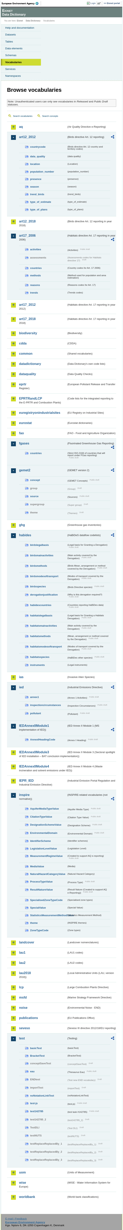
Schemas (10, 55)
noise (23, 1007)
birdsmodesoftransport (44, 576)
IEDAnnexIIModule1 (34, 725)
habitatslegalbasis (41, 615)
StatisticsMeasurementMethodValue (48, 915)
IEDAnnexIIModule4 (34, 766)
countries (36, 268)
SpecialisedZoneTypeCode (46, 900)
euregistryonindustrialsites (39, 412)
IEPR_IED (26, 780)
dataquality (27, 374)
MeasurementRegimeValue (46, 855)
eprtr (22, 384)
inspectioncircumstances (45, 705)
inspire (24, 795)
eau (32, 1071)
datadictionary (30, 364)
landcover (26, 942)
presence (35, 179)
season (34, 186)
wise (22, 1182)
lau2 (22, 962)
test (22, 1038)
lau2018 (25, 973)
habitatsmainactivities (43, 625)
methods (35, 275)
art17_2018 (27, 319)
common (26, 353)
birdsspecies (38, 586)
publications (28, 1018)
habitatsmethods (40, 636)
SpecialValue (38, 907)
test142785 (36, 1111)
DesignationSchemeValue (45, 824)
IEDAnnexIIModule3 (34, 752)
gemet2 (24, 470)
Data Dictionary (33, 21)
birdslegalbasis (39, 544)
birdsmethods (38, 565)
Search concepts (50, 116)
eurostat (25, 423)
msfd (23, 997)
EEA (21, 3)
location (35, 164)
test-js (34, 1103)
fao (21, 433)
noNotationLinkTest (42, 1095)
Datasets (10, 34)
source (34, 496)
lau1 (22, 952)
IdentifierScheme (40, 840)
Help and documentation (19, 27)
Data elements (13, 48)
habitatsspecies (39, 656)
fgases (24, 443)
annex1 (34, 697)
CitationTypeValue (41, 816)
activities (35, 249)
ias (21, 677)
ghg (22, 525)
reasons (35, 285)
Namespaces (13, 75)
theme (34, 922)
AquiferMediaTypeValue (44, 808)
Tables (9, 41)
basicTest (36, 1048)
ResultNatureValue (41, 889)
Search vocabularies (23, 116)
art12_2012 (27, 137)
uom (22, 1172)
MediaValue (37, 866)
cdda (22, 343)
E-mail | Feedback (16, 1218)
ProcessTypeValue (41, 881)
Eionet (20, 21)
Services (10, 69)
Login (93, 3)
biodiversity (28, 333)
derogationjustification (44, 594)
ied (21, 687)
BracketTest (37, 1055)
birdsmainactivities (41, 555)
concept (35, 480)
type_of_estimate (40, 201)
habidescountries (40, 605)
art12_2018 (27, 221)
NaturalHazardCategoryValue (47, 874)
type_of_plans (38, 209)
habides (25, 535)
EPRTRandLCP (30, 398)
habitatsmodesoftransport (46, 646)
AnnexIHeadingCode (42, 739)
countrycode (38, 146)
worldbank (27, 1197)
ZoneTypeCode (39, 930)
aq (21, 126)
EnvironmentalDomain (43, 832)
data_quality (37, 156)
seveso (24, 1028)
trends (34, 292)
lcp (21, 987)
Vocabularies (13, 62)
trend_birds (37, 194)
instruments (37, 665)
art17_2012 (27, 304)
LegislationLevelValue (43, 848)
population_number (42, 171)
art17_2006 (27, 235)
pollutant (35, 713)
